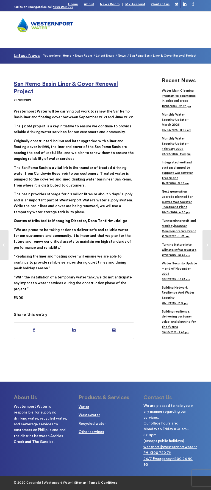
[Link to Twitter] (177, 4)
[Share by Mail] (114, 330)
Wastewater (89, 415)
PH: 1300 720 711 (157, 453)
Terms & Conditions (102, 482)
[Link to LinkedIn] (185, 4)
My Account (135, 4)
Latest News (27, 55)
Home (73, 4)
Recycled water (92, 423)
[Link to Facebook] (193, 4)
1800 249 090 (63, 7)
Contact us (160, 4)
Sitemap (80, 482)
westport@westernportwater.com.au (175, 447)
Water (84, 407)
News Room (110, 4)
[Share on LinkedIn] (74, 330)
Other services (91, 432)
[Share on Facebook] (34, 330)
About (89, 4)
